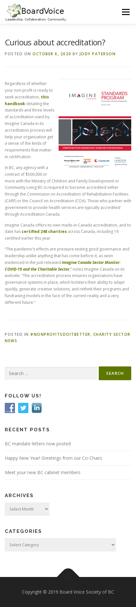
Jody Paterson (98, 54)
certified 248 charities (45, 231)
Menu (125, 12)
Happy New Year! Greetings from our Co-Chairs (53, 458)
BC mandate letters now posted (38, 444)
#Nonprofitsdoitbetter (60, 334)
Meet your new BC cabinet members (43, 472)
